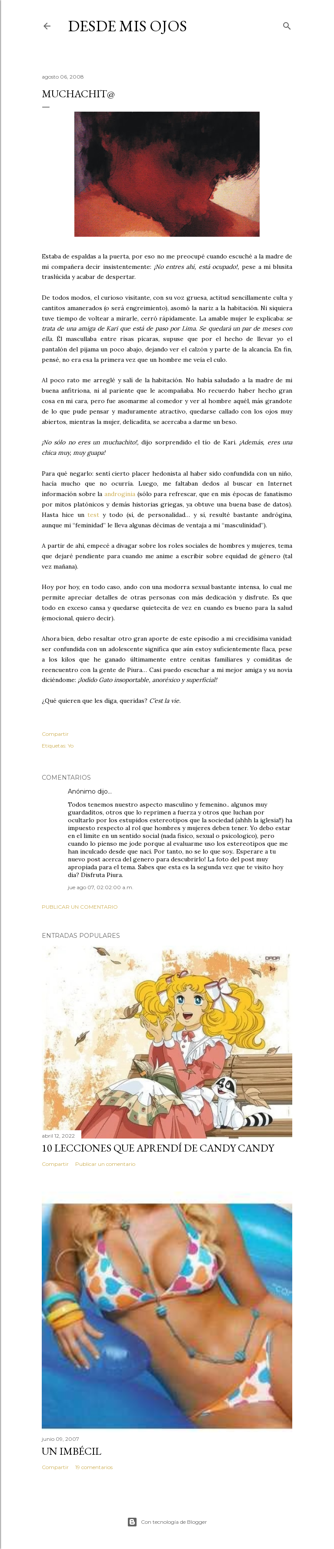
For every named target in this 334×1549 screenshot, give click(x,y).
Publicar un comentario (80, 907)
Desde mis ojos (127, 26)
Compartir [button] (55, 734)
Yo (70, 745)
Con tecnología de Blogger (167, 1522)
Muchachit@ (78, 93)
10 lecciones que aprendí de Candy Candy (158, 1148)
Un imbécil (71, 1451)
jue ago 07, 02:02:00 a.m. (101, 887)
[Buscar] (287, 24)
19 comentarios (94, 1467)
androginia (120, 494)
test (93, 515)
